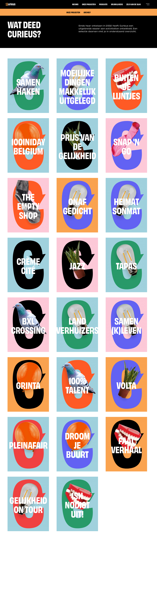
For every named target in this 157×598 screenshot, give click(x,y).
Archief (87, 12)
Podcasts (103, 4)
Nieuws (75, 4)
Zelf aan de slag (133, 4)
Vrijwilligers (117, 4)
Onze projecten (89, 4)
